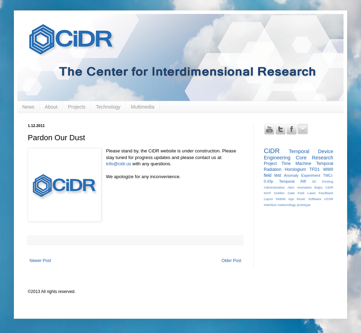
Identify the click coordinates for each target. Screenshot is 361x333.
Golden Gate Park (289, 193)
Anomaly (291, 175)
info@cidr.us (118, 163)
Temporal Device (311, 151)
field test (272, 175)
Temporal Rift (292, 181)
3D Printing (322, 181)
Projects (77, 107)
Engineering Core (285, 157)
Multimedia (142, 107)
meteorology (286, 205)
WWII (328, 169)
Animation (304, 187)
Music (301, 199)
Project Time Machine (287, 163)
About (51, 107)
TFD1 (314, 169)
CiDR (272, 150)
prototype (304, 205)
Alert (290, 187)
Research (322, 157)
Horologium (295, 169)
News (28, 107)
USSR (328, 199)
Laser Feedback (320, 193)
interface (270, 205)
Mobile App (285, 199)
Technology (108, 107)
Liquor (268, 199)
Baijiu (318, 187)
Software (314, 199)
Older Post (231, 260)
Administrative (274, 187)
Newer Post (40, 260)
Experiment (310, 175)
